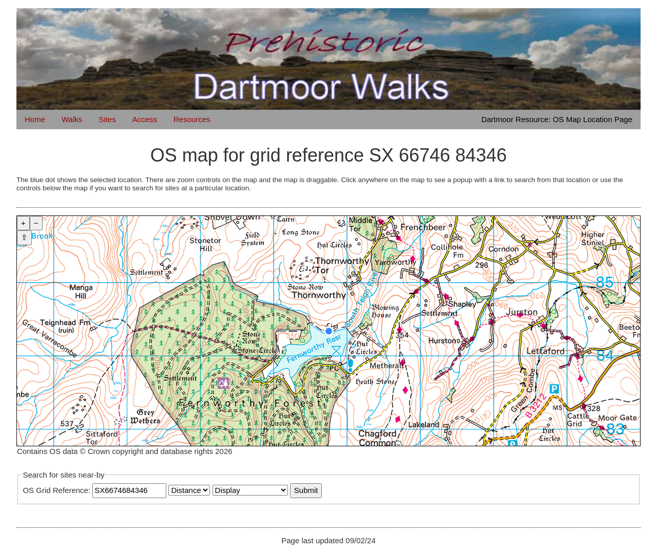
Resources (191, 119)
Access (144, 119)
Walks (72, 119)
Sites (107, 119)
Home (35, 119)
